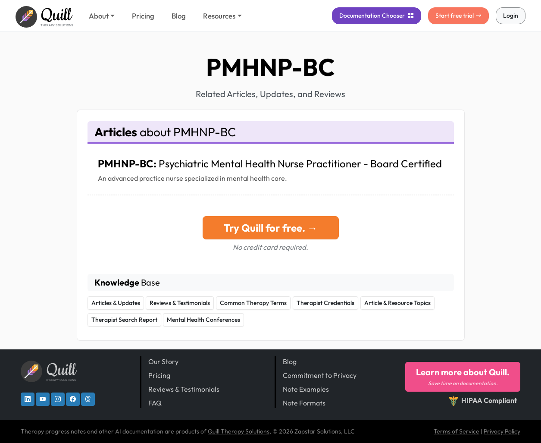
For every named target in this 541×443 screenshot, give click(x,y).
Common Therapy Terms (253, 303)
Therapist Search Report (124, 320)
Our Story (163, 361)
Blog (179, 15)
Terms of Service (456, 431)
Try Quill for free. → (271, 227)
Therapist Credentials (325, 303)
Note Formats (304, 403)
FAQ (155, 403)
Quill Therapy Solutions (238, 431)
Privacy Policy (502, 431)
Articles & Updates (115, 303)
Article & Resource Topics (397, 303)
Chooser (376, 15)
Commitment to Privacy (319, 375)
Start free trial (458, 15)
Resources (219, 15)
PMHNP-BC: (270, 163)
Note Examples (306, 389)
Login (510, 15)
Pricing (143, 15)
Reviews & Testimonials (180, 303)
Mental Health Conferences (203, 320)
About (99, 15)
